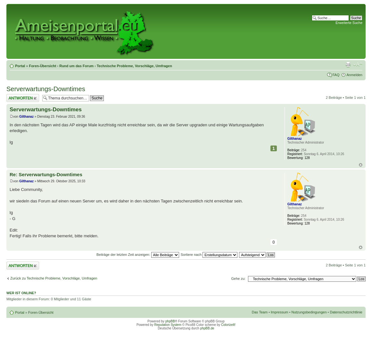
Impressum (279, 312)
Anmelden (354, 75)
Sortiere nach (209, 254)
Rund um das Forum (76, 66)
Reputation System (167, 325)
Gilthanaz (26, 116)
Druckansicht (347, 64)
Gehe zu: (238, 278)
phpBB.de (207, 328)
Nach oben (360, 165)
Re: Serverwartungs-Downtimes (46, 174)
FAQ (335, 75)
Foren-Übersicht (42, 66)
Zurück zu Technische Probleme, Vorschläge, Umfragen (53, 278)
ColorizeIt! (228, 325)
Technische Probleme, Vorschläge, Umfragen (134, 66)
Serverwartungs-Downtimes (45, 88)
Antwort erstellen (22, 98)
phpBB (170, 321)
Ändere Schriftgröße (357, 64)
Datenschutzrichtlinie (346, 312)
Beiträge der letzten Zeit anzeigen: (137, 254)
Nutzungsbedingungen (309, 312)
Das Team (260, 312)
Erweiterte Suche (348, 23)
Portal (20, 66)
